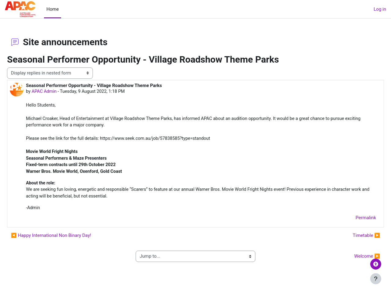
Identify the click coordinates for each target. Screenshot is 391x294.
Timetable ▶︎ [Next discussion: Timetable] (351, 239)
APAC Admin (59, 91)
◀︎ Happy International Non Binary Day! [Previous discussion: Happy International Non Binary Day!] (66, 239)
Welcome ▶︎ (352, 260)
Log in (380, 9)
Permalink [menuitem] (351, 222)
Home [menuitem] (52, 9)
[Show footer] (375, 278)
